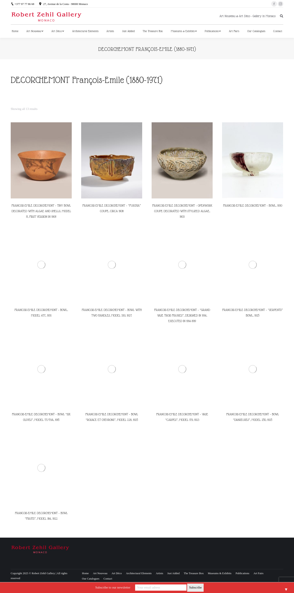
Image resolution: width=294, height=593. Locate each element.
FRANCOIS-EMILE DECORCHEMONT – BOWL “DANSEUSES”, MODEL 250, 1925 (252, 417)
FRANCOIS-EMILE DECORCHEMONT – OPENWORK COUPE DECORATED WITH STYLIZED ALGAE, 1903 (182, 211)
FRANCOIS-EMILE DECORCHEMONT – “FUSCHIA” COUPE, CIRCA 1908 (111, 208)
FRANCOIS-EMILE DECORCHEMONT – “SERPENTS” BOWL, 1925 (252, 312)
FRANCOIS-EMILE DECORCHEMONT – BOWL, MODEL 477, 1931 (41, 312)
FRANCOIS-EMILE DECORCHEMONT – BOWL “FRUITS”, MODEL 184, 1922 (41, 515)
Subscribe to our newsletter (112, 587)
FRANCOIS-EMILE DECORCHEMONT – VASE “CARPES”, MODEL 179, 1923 (182, 417)
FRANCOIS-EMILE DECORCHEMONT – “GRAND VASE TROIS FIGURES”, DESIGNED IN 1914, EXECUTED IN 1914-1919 (182, 315)
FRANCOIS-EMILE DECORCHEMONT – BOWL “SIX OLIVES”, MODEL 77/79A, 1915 (41, 417)
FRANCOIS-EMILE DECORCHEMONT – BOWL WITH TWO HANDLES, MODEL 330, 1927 (112, 312)
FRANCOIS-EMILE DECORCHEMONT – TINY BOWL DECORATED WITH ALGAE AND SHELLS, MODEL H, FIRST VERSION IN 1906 (41, 211)
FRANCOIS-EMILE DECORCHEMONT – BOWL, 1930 (252, 205)
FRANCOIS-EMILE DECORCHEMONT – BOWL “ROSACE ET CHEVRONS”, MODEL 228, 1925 (111, 417)
